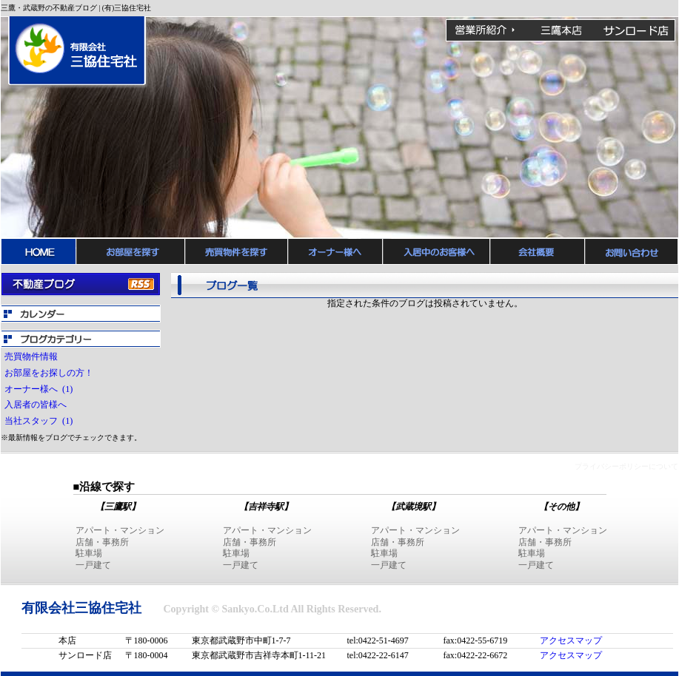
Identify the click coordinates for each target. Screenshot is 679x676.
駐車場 (89, 553)
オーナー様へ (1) (38, 389)
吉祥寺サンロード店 (635, 30)
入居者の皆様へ (37, 404)
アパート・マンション (120, 530)
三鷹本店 (561, 30)
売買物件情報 (33, 356)
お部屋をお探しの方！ (51, 373)
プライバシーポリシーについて (626, 466)
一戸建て (93, 565)
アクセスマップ (571, 640)
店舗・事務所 (102, 542)
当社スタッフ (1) (38, 421)
